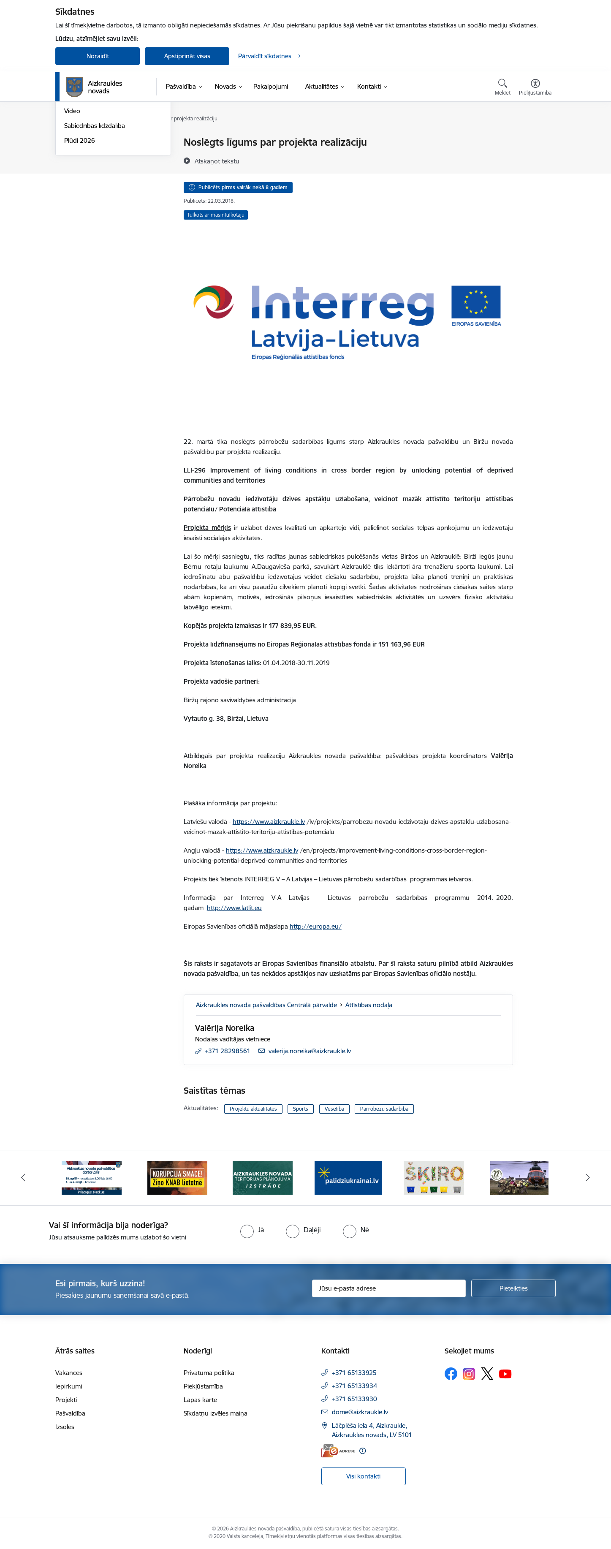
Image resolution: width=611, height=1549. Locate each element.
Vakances (68, 1373)
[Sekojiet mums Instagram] (469, 1374)
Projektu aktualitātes (253, 1109)
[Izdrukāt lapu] (535, 138)
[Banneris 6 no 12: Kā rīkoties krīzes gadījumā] (519, 1177)
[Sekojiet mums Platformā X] (487, 1373)
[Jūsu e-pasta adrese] (389, 1288)
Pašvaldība (70, 1413)
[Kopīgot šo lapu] (535, 159)
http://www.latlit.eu (234, 908)
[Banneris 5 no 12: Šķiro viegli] (434, 1177)
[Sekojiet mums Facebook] (451, 1373)
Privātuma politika (209, 1373)
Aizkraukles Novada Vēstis (101, 172)
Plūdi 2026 (79, 231)
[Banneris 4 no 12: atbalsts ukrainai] (348, 1177)
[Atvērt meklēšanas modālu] (503, 88)
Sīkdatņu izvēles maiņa (215, 1413)
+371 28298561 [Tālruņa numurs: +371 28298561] (227, 1051)
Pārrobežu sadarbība (384, 1109)
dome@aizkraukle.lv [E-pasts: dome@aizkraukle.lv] (360, 1412)
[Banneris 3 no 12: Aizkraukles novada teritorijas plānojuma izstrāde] (263, 1177)
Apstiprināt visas (187, 56)
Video (72, 201)
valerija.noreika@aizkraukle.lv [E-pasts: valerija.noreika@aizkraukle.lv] (310, 1051)
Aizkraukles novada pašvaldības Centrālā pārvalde (266, 1005)
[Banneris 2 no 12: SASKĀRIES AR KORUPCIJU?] (177, 1177)
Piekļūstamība (203, 1386)
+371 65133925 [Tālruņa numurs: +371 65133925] (354, 1373)
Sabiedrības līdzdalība (94, 216)
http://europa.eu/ (316, 926)
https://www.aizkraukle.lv (269, 822)
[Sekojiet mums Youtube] (505, 1373)
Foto (70, 187)
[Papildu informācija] (362, 1451)
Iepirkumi (68, 1386)
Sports (300, 1109)
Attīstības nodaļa (368, 1005)
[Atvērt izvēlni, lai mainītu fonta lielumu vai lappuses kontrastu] (535, 88)
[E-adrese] (338, 1451)
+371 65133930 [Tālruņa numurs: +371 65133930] (354, 1399)
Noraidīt (98, 56)
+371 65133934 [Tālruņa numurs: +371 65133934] (354, 1386)
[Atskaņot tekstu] (217, 161)
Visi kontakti (363, 1476)
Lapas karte (200, 1400)
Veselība (334, 1109)
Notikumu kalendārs (93, 143)
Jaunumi (76, 157)
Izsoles (64, 1427)
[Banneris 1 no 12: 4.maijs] (92, 1177)
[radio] (252, 1230)
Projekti (66, 1400)
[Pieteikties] (513, 1288)
